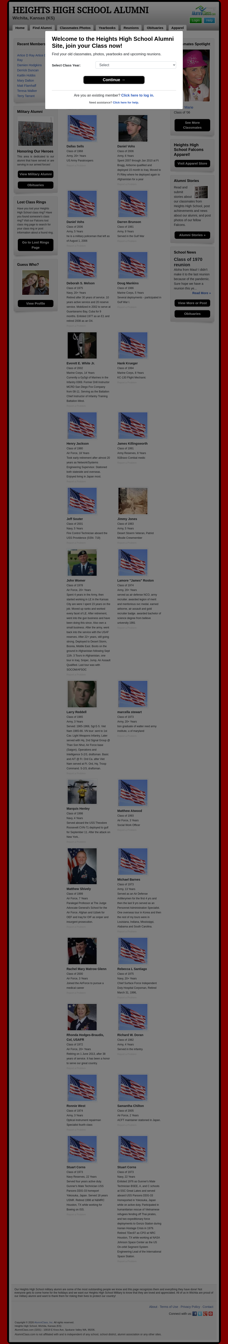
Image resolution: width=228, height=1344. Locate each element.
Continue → (114, 80)
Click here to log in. (137, 95)
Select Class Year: (66, 65)
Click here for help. (126, 102)
